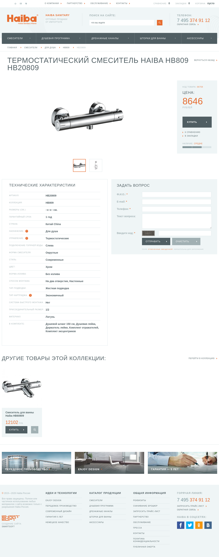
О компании (52, 3)
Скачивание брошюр (145, 506)
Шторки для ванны (153, 38)
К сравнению (192, 132)
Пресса (137, 528)
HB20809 (81, 48)
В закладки (191, 136)
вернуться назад (204, 60)
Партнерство (141, 517)
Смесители (15, 38)
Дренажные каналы (105, 38)
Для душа (50, 48)
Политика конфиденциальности (146, 540)
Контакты (139, 533)
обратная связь (186, 24)
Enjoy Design (53, 500)
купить (14, 429)
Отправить (153, 241)
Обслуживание (142, 522)
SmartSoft (8, 527)
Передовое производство (61, 506)
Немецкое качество (57, 522)
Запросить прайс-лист (146, 511)
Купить (192, 122)
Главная (12, 48)
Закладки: (181, 4)
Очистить (182, 241)
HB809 (66, 48)
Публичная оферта (144, 547)
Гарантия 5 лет (54, 517)
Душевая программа (56, 38)
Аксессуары (195, 38)
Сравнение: (160, 4)
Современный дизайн (59, 511)
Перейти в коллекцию (202, 358)
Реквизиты (139, 500)
